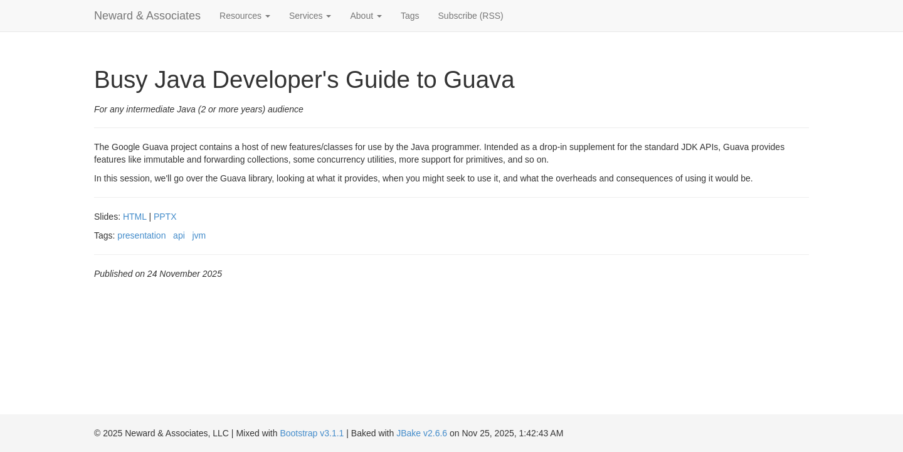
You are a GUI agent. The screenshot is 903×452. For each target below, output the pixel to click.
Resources (244, 16)
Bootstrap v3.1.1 (312, 433)
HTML (135, 217)
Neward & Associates (147, 15)
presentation (141, 235)
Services (310, 16)
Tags (410, 16)
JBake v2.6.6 (421, 433)
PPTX (165, 217)
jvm (199, 235)
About (365, 16)
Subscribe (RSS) (471, 16)
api (179, 235)
